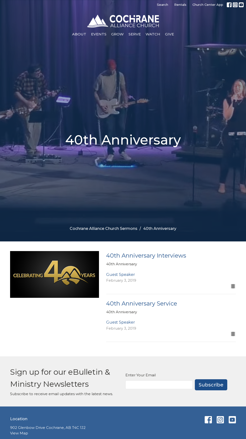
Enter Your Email (140, 375)
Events (98, 34)
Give (169, 34)
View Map (19, 433)
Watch (153, 34)
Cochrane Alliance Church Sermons (103, 228)
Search (162, 5)
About (79, 34)
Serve (135, 34)
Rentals (180, 5)
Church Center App (207, 5)
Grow (117, 34)
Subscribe (211, 385)
